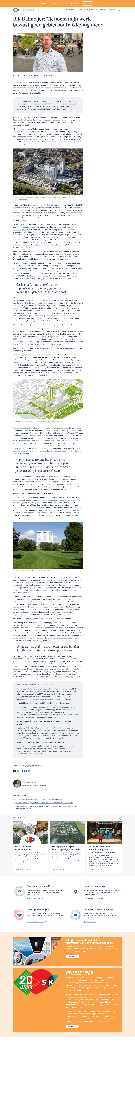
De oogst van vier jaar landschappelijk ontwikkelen (66, 848)
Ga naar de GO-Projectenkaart (95, 898)
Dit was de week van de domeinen (23, 848)
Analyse (55, 869)
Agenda (79, 10)
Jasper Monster (20, 75)
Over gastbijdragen (35, 898)
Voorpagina (70, 10)
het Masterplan (22, 224)
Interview (16, 82)
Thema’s (103, 10)
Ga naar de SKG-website (36, 922)
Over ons (112, 10)
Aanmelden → (72, 956)
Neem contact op (91, 922)
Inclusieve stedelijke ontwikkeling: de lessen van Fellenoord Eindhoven (102, 849)
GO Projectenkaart (91, 10)
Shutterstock (23, 199)
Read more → (72, 1027)
